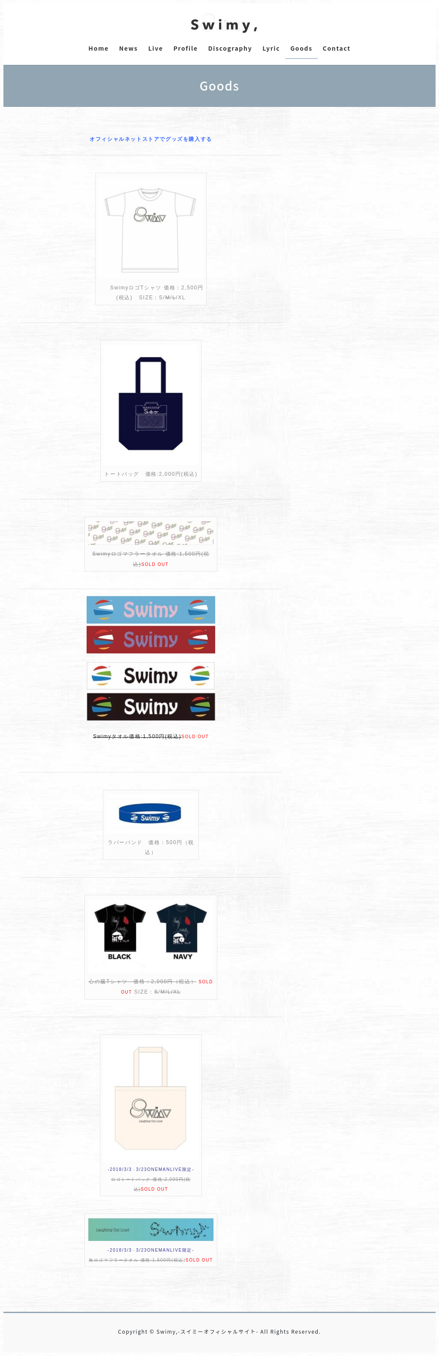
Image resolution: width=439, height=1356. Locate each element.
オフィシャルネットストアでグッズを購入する (151, 139)
